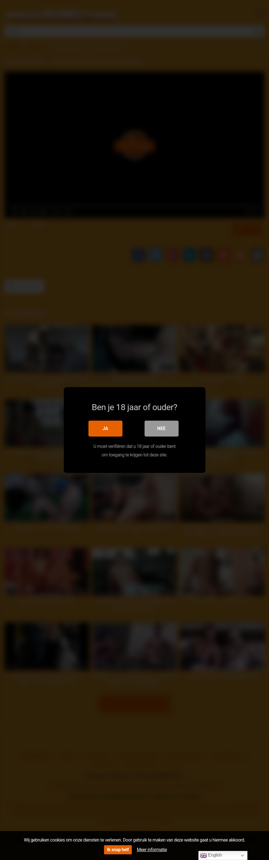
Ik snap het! (118, 849)
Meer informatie (152, 849)
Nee (161, 428)
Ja (105, 428)
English (211, 855)
